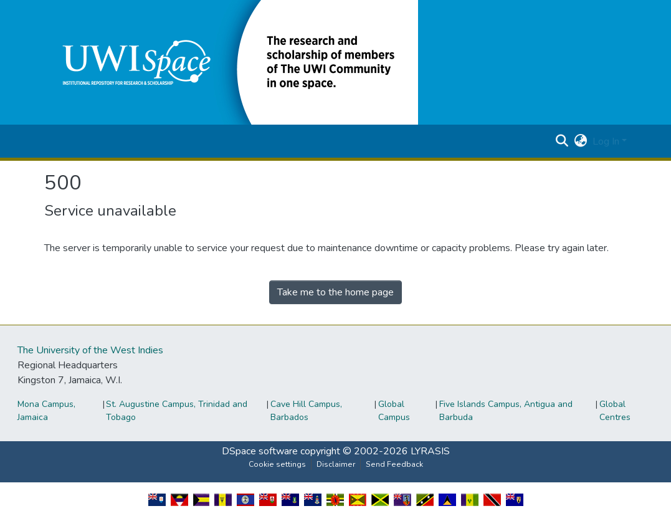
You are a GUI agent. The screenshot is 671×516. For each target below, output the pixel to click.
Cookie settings (277, 464)
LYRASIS (430, 451)
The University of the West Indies (90, 350)
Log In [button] (607, 141)
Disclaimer (335, 464)
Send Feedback (394, 464)
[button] (231, 62)
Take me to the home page (335, 292)
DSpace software (260, 451)
